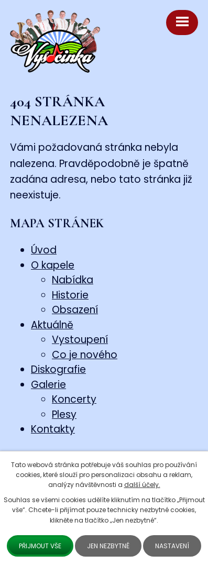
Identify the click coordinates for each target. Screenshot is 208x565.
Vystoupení (80, 340)
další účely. (142, 484)
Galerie (48, 385)
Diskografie (58, 369)
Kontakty (53, 429)
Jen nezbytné (108, 545)
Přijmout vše (40, 545)
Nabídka (72, 280)
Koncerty (74, 399)
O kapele (52, 265)
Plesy (64, 414)
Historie (70, 295)
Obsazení (75, 310)
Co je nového (84, 355)
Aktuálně (52, 325)
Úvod (44, 250)
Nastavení (172, 545)
